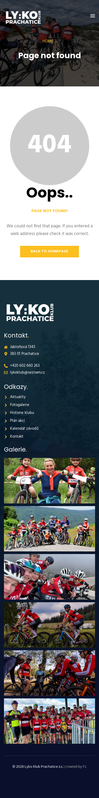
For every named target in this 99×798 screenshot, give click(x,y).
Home (48, 41)
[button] (92, 16)
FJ (84, 767)
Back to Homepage (49, 251)
